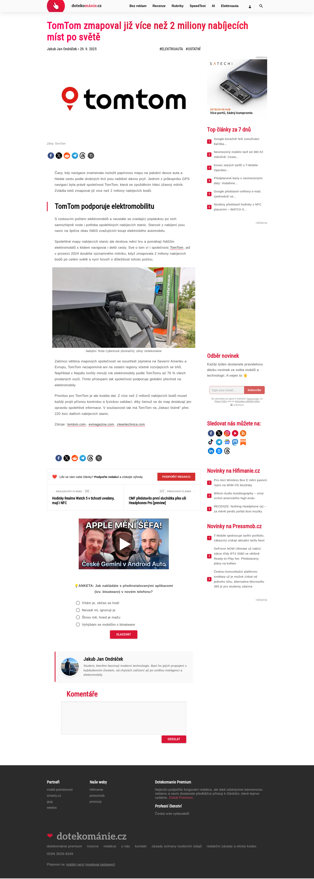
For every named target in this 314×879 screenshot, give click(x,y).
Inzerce (93, 847)
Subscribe (254, 390)
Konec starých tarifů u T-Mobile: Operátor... (236, 167)
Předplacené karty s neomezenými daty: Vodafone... (238, 180)
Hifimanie (96, 790)
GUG (49, 802)
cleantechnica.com (131, 424)
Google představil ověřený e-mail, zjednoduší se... (237, 194)
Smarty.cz (54, 796)
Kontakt (141, 847)
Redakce (110, 847)
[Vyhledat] (261, 6)
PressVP (96, 802)
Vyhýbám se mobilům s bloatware (108, 625)
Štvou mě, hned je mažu (101, 618)
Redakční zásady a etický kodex (232, 847)
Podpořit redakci (176, 476)
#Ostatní (193, 49)
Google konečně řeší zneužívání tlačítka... (236, 141)
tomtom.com (76, 424)
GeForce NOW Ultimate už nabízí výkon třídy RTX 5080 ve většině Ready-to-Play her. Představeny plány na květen (237, 556)
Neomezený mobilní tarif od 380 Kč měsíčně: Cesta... (238, 154)
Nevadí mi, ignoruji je (99, 611)
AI (213, 6)
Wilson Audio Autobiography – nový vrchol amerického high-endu (239, 496)
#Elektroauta (171, 49)
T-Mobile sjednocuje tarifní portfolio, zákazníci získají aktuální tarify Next (239, 538)
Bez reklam (138, 6)
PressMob (97, 796)
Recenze (159, 6)
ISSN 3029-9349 (60, 854)
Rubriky (178, 6)
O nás (125, 847)
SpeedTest (198, 6)
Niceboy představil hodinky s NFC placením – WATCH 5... (238, 207)
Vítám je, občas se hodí (100, 603)
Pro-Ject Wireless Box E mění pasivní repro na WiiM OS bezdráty (240, 482)
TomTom (176, 247)
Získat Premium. (181, 798)
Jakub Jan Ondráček (62, 49)
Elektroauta (230, 6)
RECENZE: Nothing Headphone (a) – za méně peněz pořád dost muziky (240, 509)
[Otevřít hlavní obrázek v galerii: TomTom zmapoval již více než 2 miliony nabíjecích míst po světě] (123, 99)
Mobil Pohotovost (60, 790)
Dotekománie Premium (64, 847)
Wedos (52, 808)
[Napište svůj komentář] (123, 718)
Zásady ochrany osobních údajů (177, 847)
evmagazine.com (101, 424)
